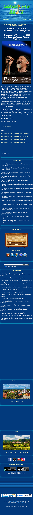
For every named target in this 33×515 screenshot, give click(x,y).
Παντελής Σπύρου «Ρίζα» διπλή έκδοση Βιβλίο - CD (17, 287)
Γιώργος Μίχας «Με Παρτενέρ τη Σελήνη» (14, 313)
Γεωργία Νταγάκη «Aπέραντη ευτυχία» (13, 292)
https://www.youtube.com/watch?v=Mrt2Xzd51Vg (15, 139)
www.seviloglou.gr (6, 126)
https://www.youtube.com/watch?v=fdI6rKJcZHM (15, 142)
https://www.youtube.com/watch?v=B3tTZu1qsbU (15, 133)
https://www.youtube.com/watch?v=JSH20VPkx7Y (15, 136)
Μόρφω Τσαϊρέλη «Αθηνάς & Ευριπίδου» (14, 278)
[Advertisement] (16, 351)
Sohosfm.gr (13, 501)
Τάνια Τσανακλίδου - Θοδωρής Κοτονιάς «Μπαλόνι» (17, 280)
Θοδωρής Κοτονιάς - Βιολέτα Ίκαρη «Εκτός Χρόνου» (17, 315)
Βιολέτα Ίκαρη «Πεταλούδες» (10, 289)
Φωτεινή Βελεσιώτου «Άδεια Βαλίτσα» (13, 298)
